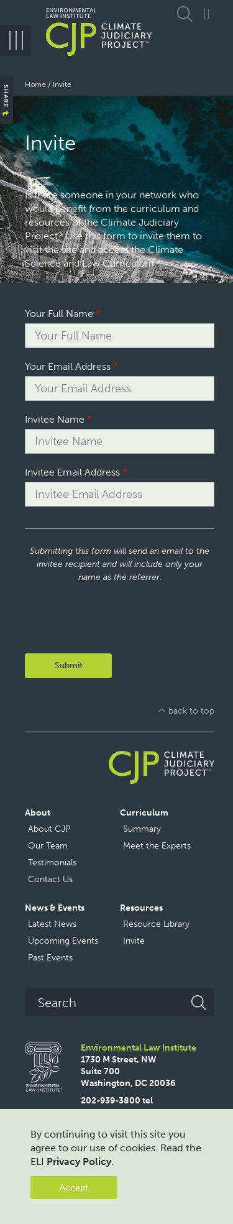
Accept (74, 1187)
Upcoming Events (63, 941)
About (37, 813)
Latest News (52, 924)
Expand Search (186, 14)
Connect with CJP (206, 14)
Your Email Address (68, 366)
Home (35, 84)
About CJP (49, 829)
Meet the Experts (157, 845)
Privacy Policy (79, 1161)
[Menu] (15, 40)
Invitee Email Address (72, 472)
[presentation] (119, 608)
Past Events (50, 957)
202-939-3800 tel (117, 1100)
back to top (191, 711)
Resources (141, 908)
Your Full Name (59, 314)
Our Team (48, 845)
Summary (142, 829)
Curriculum (144, 813)
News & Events (55, 908)
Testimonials (52, 862)
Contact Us (50, 879)
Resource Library (156, 924)
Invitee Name (55, 419)
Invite (134, 941)
